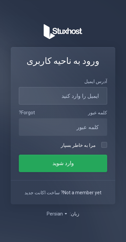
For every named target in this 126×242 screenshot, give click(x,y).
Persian (57, 213)
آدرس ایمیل (95, 81)
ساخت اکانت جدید (42, 192)
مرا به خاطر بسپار (84, 145)
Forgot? (27, 112)
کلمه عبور (97, 112)
